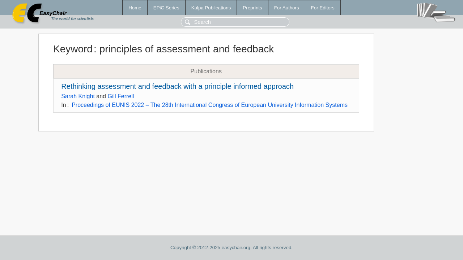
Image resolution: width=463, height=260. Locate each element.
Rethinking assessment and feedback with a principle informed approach (177, 86)
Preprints (252, 7)
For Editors (323, 7)
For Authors (286, 7)
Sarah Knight (78, 96)
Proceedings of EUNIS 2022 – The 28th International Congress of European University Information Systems (210, 105)
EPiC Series (166, 7)
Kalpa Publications (211, 7)
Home (134, 7)
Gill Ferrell (120, 96)
